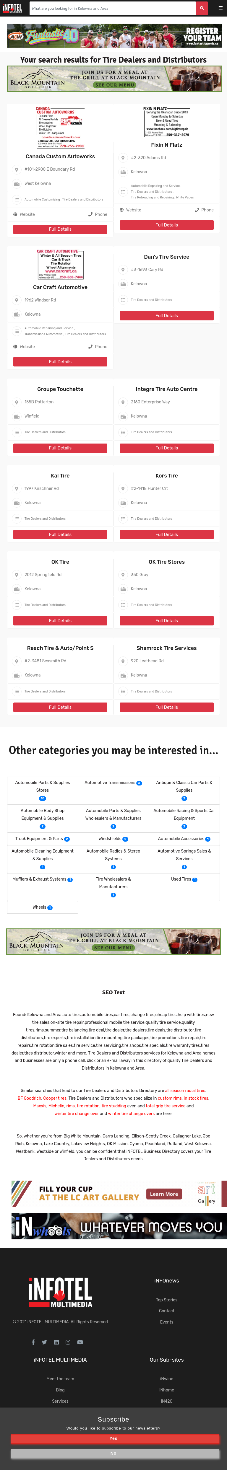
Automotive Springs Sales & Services (184, 855)
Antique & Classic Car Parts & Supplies (184, 786)
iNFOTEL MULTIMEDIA (48, 1321)
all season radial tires (185, 1090)
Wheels (39, 907)
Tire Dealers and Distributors (82, 199)
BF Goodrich (29, 1098)
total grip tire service (165, 1106)
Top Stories (166, 1300)
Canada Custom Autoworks (60, 156)
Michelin (56, 1106)
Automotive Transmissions (110, 782)
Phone (97, 214)
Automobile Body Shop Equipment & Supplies (42, 814)
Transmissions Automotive (44, 334)
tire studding (114, 1106)
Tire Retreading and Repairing (152, 197)
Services (60, 1401)
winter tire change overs (131, 1113)
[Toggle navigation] (224, 8)
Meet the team (60, 1378)
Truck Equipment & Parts (39, 838)
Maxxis (39, 1106)
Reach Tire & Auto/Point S (60, 648)
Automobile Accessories (181, 838)
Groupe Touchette (60, 389)
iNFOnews (166, 1280)
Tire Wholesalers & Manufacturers (113, 883)
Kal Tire (60, 475)
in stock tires (196, 1098)
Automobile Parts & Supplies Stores (42, 786)
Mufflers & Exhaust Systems (39, 879)
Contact (166, 1310)
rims (71, 1106)
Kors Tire (166, 475)
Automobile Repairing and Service (155, 186)
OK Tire (60, 562)
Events (167, 1322)
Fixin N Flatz (166, 145)
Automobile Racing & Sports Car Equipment (184, 814)
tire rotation (88, 1106)
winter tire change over (76, 1113)
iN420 (167, 1401)
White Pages (185, 197)
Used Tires (181, 879)
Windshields (109, 838)
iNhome (166, 1390)
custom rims (170, 1098)
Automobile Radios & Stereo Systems (113, 855)
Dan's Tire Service (166, 257)
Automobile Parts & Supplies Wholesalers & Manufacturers (113, 814)
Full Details (60, 229)
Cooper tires (55, 1098)
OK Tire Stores (167, 562)
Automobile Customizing (42, 199)
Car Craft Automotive (60, 287)
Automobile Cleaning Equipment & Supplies (43, 855)
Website (27, 214)
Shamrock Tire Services (167, 648)
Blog (60, 1390)
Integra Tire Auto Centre (166, 389)
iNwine (166, 1378)
